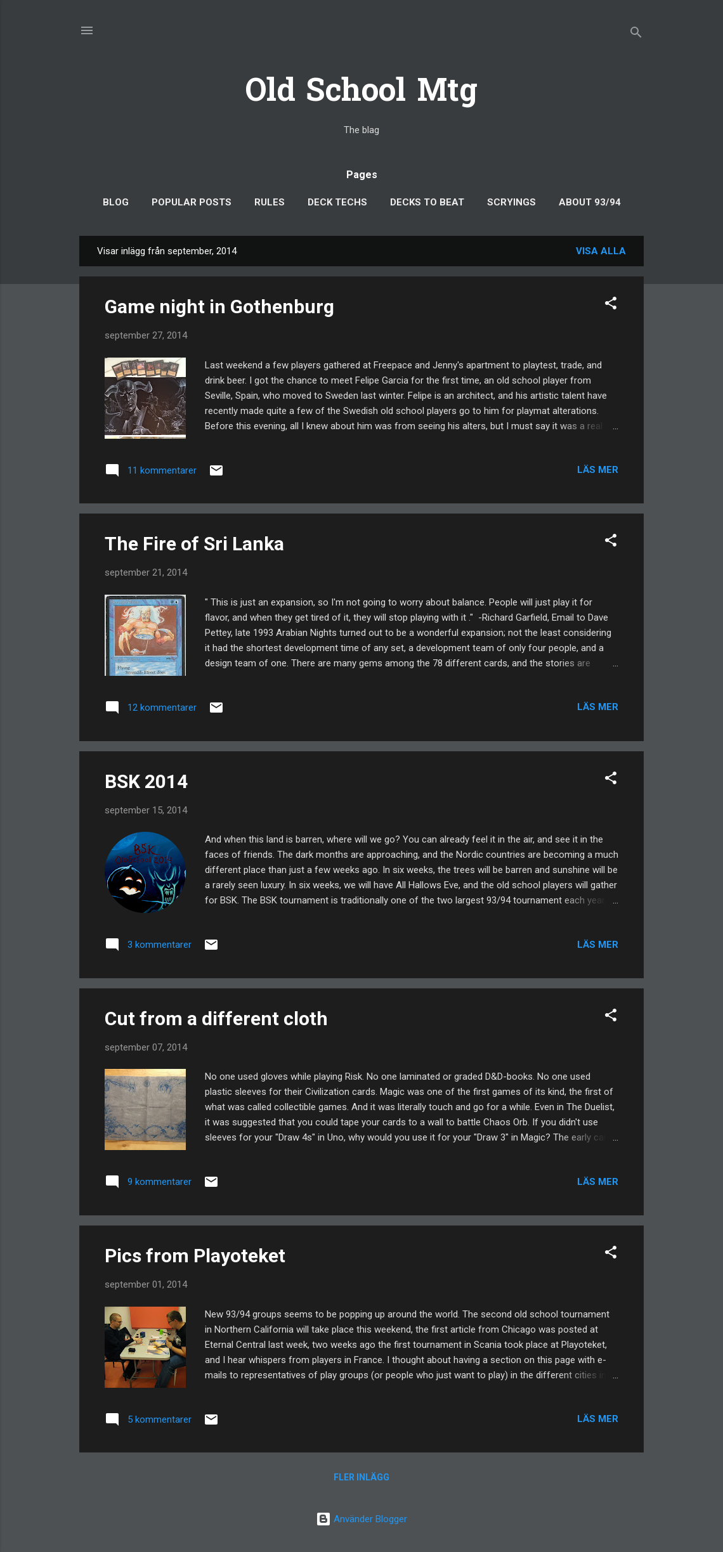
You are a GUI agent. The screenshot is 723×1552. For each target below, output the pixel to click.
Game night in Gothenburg (219, 306)
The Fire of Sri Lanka (194, 544)
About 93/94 (590, 202)
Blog (116, 202)
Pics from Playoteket (195, 1256)
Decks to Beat (427, 202)
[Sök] (636, 34)
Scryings (511, 202)
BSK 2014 (146, 781)
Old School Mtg (361, 93)
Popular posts (191, 202)
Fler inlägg (361, 1477)
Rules (269, 202)
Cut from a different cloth (216, 1018)
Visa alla (601, 251)
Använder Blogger (361, 1519)
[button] (610, 305)
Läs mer (597, 469)
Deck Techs (337, 202)
